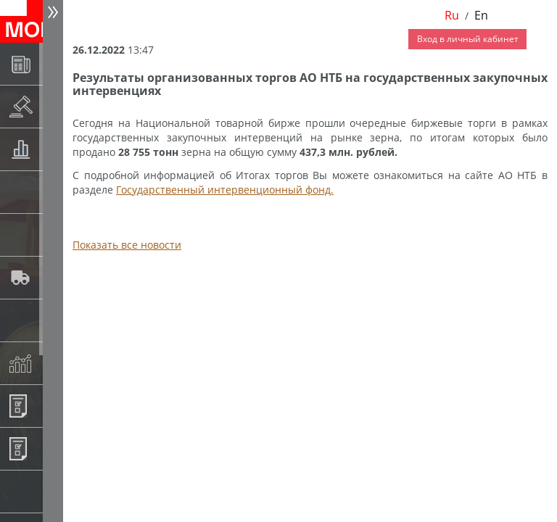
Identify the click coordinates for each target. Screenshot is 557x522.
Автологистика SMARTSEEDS (55, 277)
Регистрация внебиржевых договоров (55, 448)
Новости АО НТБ (55, 63)
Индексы (55, 363)
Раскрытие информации (55, 106)
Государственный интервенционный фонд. (225, 189)
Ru (452, 15)
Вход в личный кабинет (468, 39)
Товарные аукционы (55, 149)
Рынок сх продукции (55, 491)
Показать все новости (127, 245)
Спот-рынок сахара (55, 234)
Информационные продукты (55, 406)
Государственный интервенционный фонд (55, 320)
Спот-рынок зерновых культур (55, 192)
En (481, 15)
